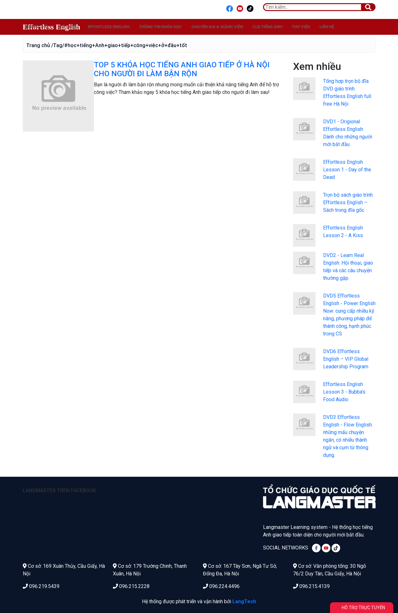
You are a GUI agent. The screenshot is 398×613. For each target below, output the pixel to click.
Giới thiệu (133, 26)
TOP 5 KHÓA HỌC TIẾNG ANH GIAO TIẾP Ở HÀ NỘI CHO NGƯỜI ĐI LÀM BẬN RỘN (182, 69)
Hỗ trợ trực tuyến (363, 607)
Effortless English (51, 27)
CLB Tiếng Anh (332, 26)
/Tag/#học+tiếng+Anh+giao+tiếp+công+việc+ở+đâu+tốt (119, 45)
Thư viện (366, 26)
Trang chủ (101, 26)
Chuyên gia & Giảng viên (282, 26)
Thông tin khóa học (225, 26)
